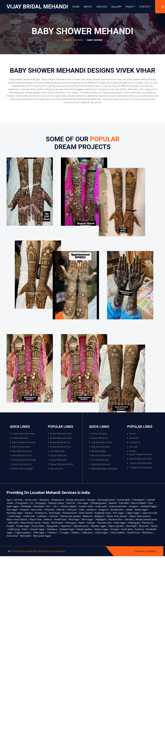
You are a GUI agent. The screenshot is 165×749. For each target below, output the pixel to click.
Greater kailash (69, 506)
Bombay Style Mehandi (23, 459)
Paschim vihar (104, 522)
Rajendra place (81, 525)
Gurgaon (134, 506)
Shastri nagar (101, 529)
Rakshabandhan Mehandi (103, 468)
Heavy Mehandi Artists (60, 464)
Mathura (88, 516)
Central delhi (123, 499)
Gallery (116, 6)
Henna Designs (98, 433)
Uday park (87, 532)
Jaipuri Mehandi (98, 437)
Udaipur (75, 532)
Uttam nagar (102, 532)
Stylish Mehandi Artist (139, 458)
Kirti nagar (118, 512)
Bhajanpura (58, 499)
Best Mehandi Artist (21, 451)
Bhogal (91, 499)
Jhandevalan (117, 509)
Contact (145, 6)
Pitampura (147, 522)
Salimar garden (84, 529)
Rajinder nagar (99, 525)
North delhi (57, 522)
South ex (139, 529)
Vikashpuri (147, 532)
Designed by (128, 551)
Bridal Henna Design (21, 468)
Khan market (86, 512)
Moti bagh (74, 519)
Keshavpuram (70, 512)
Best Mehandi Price (21, 455)
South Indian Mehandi (139, 454)
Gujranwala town (118, 506)
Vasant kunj (133, 532)
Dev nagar (83, 503)
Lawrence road (149, 512)
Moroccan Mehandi (100, 455)
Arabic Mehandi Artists (22, 433)
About (88, 6)
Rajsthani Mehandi (100, 464)
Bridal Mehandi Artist (60, 433)
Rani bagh (131, 525)
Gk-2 (56, 506)
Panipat (91, 522)
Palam (81, 522)
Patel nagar (120, 522)
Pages (129, 6)
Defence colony (56, 503)
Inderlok (60, 509)
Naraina (129, 519)
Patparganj (134, 522)
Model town (60, 519)
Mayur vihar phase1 (117, 516)
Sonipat (115, 529)
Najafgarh (101, 519)
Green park (101, 506)
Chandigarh (138, 499)
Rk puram (144, 525)
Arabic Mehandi (19, 437)
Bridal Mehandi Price (59, 446)
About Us (133, 437)
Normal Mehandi (99, 459)
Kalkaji (129, 509)
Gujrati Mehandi (57, 455)
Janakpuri (91, 509)
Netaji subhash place (146, 519)
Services (101, 6)
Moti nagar (88, 519)
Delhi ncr (71, 503)
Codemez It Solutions (146, 551)
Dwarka (113, 503)
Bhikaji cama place (76, 499)
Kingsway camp (103, 512)
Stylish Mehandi (57, 459)
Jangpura (104, 509)
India (82, 509)
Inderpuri (72, 509)
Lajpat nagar (133, 512)
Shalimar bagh (67, 529)
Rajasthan (66, 525)
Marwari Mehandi (99, 446)
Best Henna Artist (20, 446)
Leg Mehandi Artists (100, 442)
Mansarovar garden (70, 516)
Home (76, 6)
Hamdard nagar (148, 506)
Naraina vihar (115, 519)
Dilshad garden (99, 503)
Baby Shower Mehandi (22, 442)
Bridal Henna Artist (21, 464)
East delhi (124, 503)
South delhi (127, 529)
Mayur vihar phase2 (140, 516)
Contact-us (133, 442)
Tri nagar (64, 532)
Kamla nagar (141, 509)
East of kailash (139, 503)
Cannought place (106, 499)
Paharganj (71, 522)
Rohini (154, 525)
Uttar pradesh (117, 532)
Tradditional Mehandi (139, 467)
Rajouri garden (116, 525)
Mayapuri (99, 516)
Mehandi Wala (97, 451)
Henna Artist (55, 468)
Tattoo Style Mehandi (139, 463)
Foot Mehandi (56, 451)
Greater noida (86, 506)
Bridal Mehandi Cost (59, 442)
